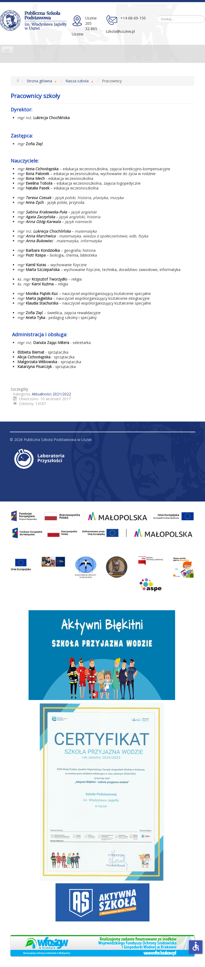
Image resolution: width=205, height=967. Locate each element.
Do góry (188, 439)
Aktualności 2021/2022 (51, 393)
